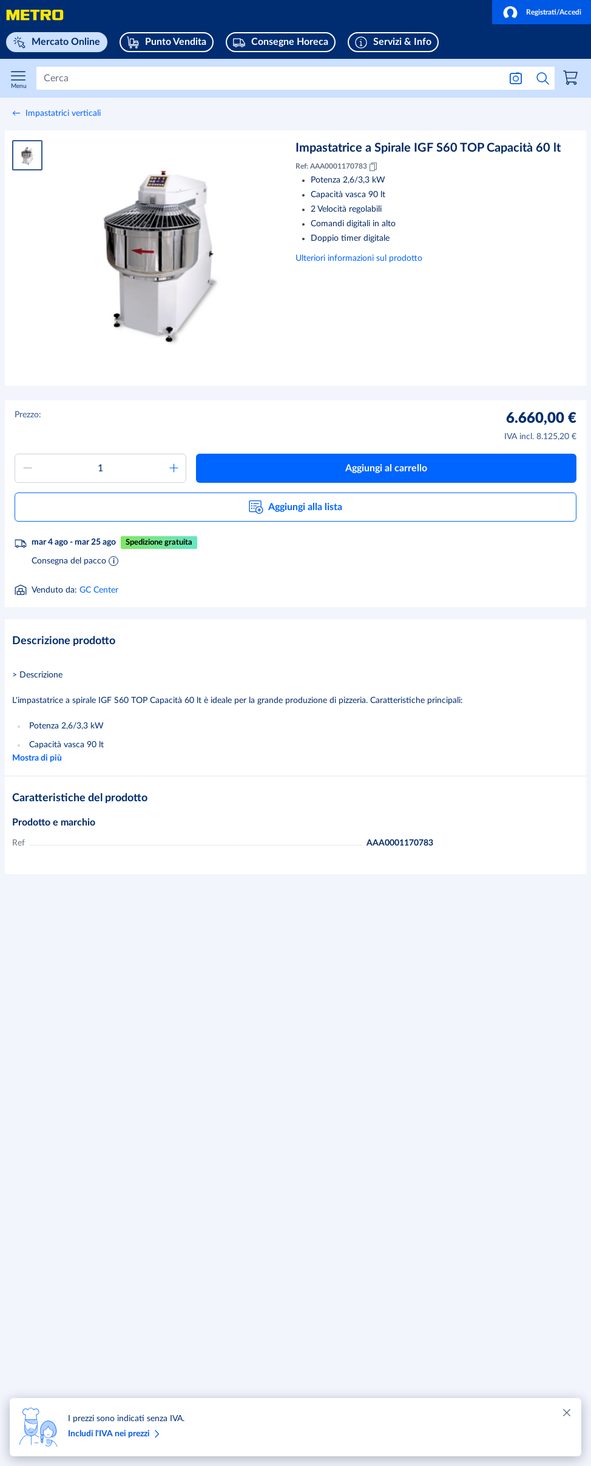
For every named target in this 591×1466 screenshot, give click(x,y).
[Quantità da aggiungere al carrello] (100, 468)
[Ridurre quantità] (27, 468)
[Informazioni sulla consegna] (113, 560)
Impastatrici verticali (63, 113)
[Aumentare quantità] (173, 468)
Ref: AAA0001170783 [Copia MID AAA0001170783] (337, 167)
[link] (572, 79)
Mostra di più (37, 758)
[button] (541, 12)
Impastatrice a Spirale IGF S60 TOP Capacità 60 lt (428, 148)
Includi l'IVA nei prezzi (115, 1434)
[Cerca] (268, 78)
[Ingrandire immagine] (160, 250)
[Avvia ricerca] (543, 78)
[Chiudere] (567, 1412)
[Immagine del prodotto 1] (27, 155)
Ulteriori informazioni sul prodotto (359, 258)
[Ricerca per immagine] (516, 78)
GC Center (98, 590)
